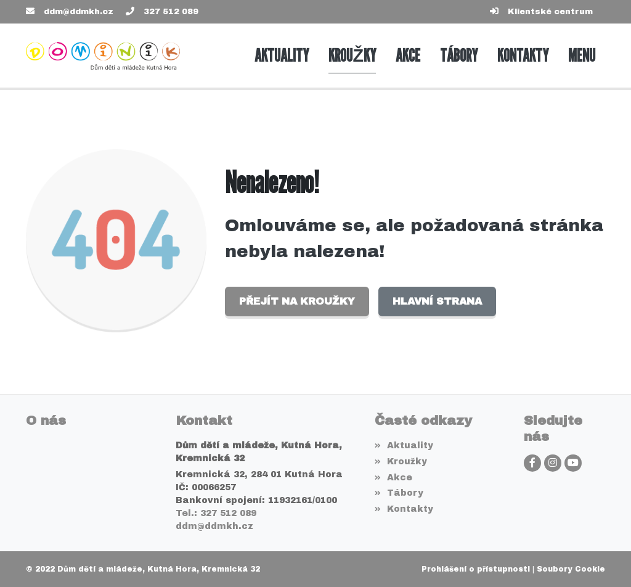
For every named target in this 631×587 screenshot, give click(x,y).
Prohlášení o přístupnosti (475, 569)
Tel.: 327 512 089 (216, 513)
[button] (581, 56)
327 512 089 (171, 11)
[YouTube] (573, 463)
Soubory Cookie (571, 569)
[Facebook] (532, 463)
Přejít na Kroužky (297, 301)
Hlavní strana (437, 301)
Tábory (399, 493)
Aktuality (404, 445)
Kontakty (404, 509)
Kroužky (401, 461)
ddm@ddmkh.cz (78, 11)
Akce (393, 477)
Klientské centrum (550, 11)
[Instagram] (552, 463)
